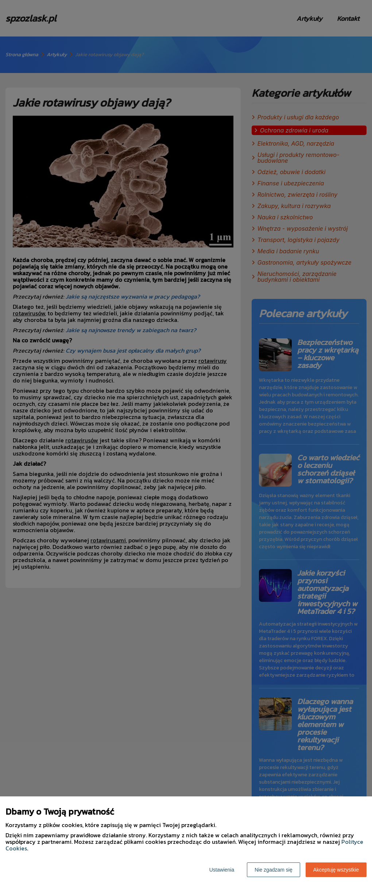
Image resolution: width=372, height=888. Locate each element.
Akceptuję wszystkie (336, 870)
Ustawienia (221, 870)
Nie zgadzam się (273, 870)
